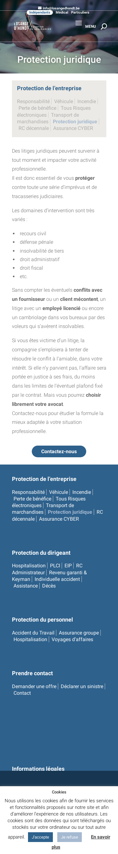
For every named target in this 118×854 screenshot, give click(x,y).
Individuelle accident (57, 579)
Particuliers (80, 12)
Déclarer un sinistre (82, 686)
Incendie (86, 101)
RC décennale (34, 128)
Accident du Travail (33, 633)
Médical (62, 12)
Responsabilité (33, 101)
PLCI (55, 566)
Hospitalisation (29, 566)
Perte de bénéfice (37, 108)
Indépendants (39, 12)
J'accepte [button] (40, 837)
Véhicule (63, 101)
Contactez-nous (59, 451)
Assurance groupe (79, 633)
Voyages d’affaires (72, 639)
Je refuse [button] (69, 837)
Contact (22, 693)
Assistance (26, 586)
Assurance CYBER (73, 128)
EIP (68, 566)
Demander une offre (34, 686)
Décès (49, 586)
